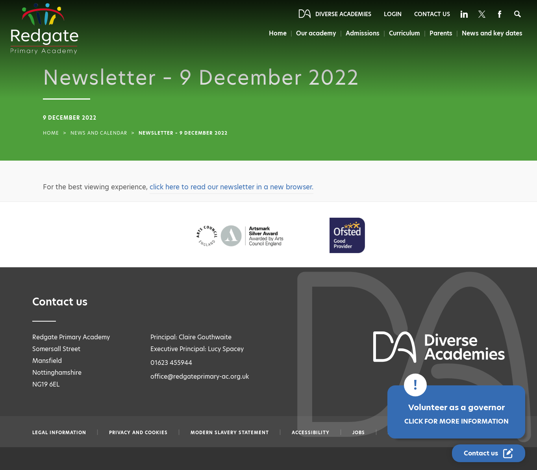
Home (274, 33)
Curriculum (403, 33)
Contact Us (432, 14)
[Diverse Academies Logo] (44, 28)
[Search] (517, 14)
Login (393, 14)
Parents (440, 33)
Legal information (59, 432)
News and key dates (492, 33)
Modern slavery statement (230, 432)
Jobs (358, 432)
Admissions (361, 33)
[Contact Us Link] (488, 453)
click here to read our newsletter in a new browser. (231, 187)
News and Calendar (98, 133)
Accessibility (311, 432)
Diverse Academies (343, 14)
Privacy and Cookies (138, 432)
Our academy (314, 33)
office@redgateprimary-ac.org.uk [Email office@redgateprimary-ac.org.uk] (199, 376)
